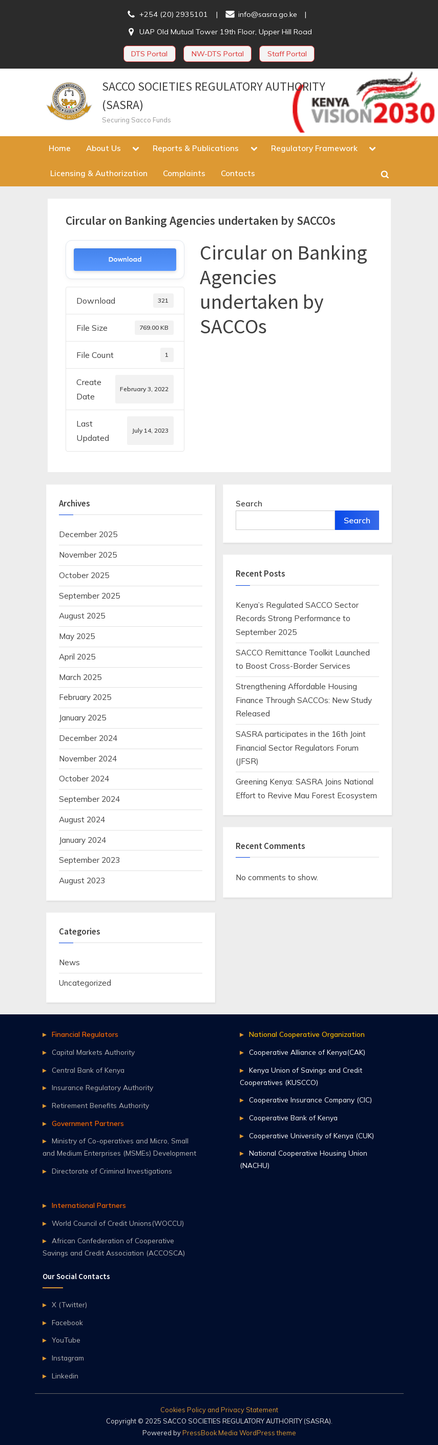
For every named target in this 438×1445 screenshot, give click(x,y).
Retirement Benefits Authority (100, 1105)
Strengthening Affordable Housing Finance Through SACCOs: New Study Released (304, 700)
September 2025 (89, 596)
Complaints (184, 173)
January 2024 (82, 840)
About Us (103, 148)
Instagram (68, 1357)
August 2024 (82, 819)
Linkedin (65, 1375)
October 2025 (84, 575)
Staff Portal (287, 53)
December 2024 (88, 738)
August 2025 (82, 616)
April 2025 (77, 657)
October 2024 (84, 778)
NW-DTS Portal (218, 53)
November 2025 (88, 555)
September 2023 (89, 860)
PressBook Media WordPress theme (239, 1433)
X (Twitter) (69, 1304)
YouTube (66, 1339)
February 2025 (85, 697)
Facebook (67, 1322)
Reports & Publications (196, 148)
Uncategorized (85, 983)
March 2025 (80, 677)
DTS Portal (149, 53)
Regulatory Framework (314, 148)
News (69, 962)
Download (124, 259)
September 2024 (89, 799)
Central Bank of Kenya (88, 1070)
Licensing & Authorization (99, 173)
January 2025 (82, 717)
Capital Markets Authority (93, 1052)
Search (249, 503)
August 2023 (82, 880)
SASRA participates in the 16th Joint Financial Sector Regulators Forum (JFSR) (301, 747)
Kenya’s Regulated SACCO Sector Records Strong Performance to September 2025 (297, 618)
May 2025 (77, 636)
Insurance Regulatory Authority (102, 1087)
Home (60, 148)
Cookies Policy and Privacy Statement (219, 1410)
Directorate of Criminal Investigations (112, 1170)
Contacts (238, 173)
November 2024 (88, 758)
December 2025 (88, 534)
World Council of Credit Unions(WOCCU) (118, 1223)
